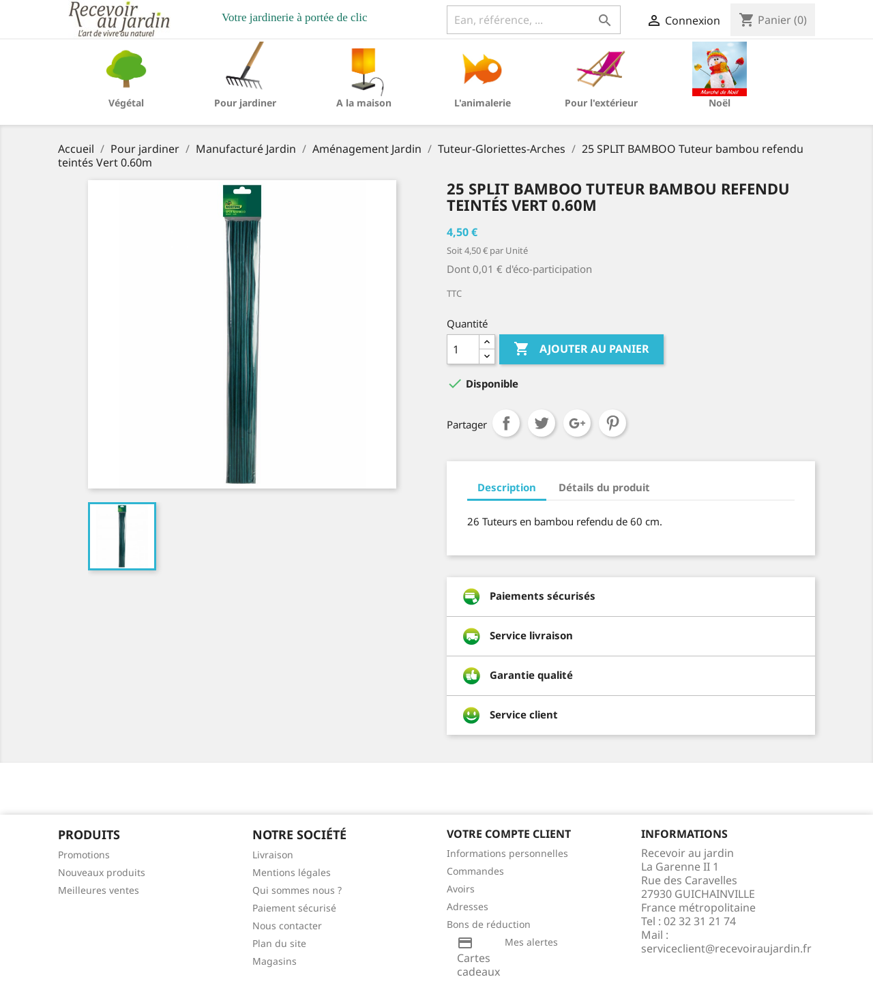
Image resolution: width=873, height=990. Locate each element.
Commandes (475, 870)
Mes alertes (531, 941)
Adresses (467, 906)
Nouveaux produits (101, 872)
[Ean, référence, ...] (534, 19)
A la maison (363, 102)
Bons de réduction (489, 924)
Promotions (84, 854)
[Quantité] (463, 349)
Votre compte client (509, 833)
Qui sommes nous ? (297, 890)
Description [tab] (506, 487)
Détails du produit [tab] (604, 487)
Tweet (541, 423)
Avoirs (461, 888)
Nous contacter (287, 925)
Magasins (274, 961)
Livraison (272, 854)
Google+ (577, 423)
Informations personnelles (507, 853)
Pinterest (612, 423)
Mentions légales (291, 872)
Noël (719, 102)
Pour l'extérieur (601, 102)
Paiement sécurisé (294, 907)
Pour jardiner (245, 102)
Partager (506, 423)
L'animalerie (482, 102)
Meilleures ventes (98, 890)
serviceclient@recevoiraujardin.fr (726, 948)
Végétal (126, 102)
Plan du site (279, 943)
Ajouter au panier (581, 349)
